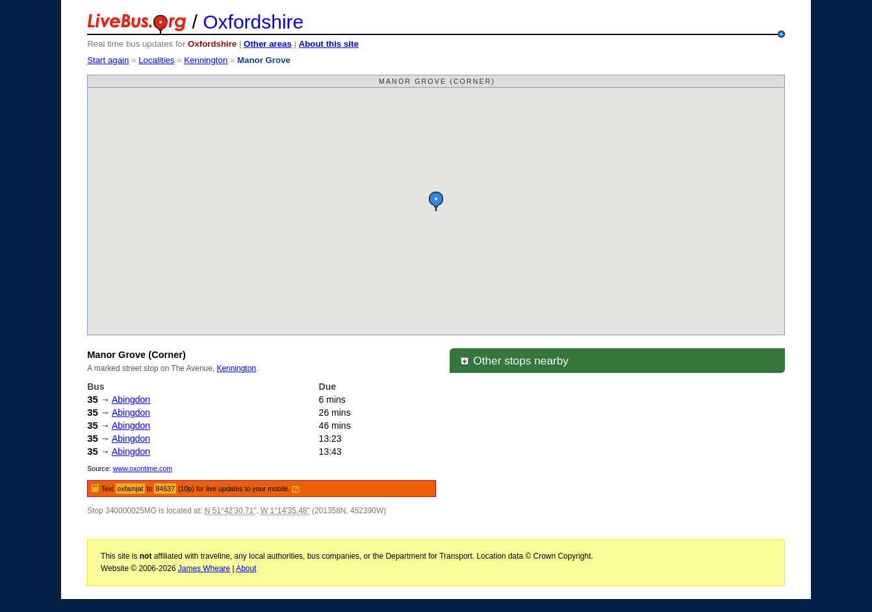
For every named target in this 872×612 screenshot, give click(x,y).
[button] (436, 201)
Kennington (205, 60)
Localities (156, 60)
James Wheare (204, 568)
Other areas (268, 44)
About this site (329, 44)
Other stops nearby (514, 360)
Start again (108, 60)
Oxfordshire (253, 21)
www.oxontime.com (142, 468)
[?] (296, 488)
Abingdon (131, 399)
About (246, 568)
